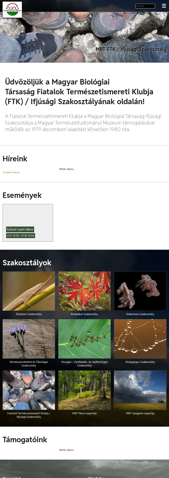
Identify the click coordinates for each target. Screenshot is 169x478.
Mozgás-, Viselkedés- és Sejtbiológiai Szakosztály (84, 363)
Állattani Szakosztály (29, 314)
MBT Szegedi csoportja (140, 413)
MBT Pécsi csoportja (84, 413)
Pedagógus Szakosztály (140, 362)
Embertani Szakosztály (140, 314)
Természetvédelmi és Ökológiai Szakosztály (28, 363)
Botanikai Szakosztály (84, 314)
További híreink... (12, 172)
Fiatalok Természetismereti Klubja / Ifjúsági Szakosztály (28, 415)
